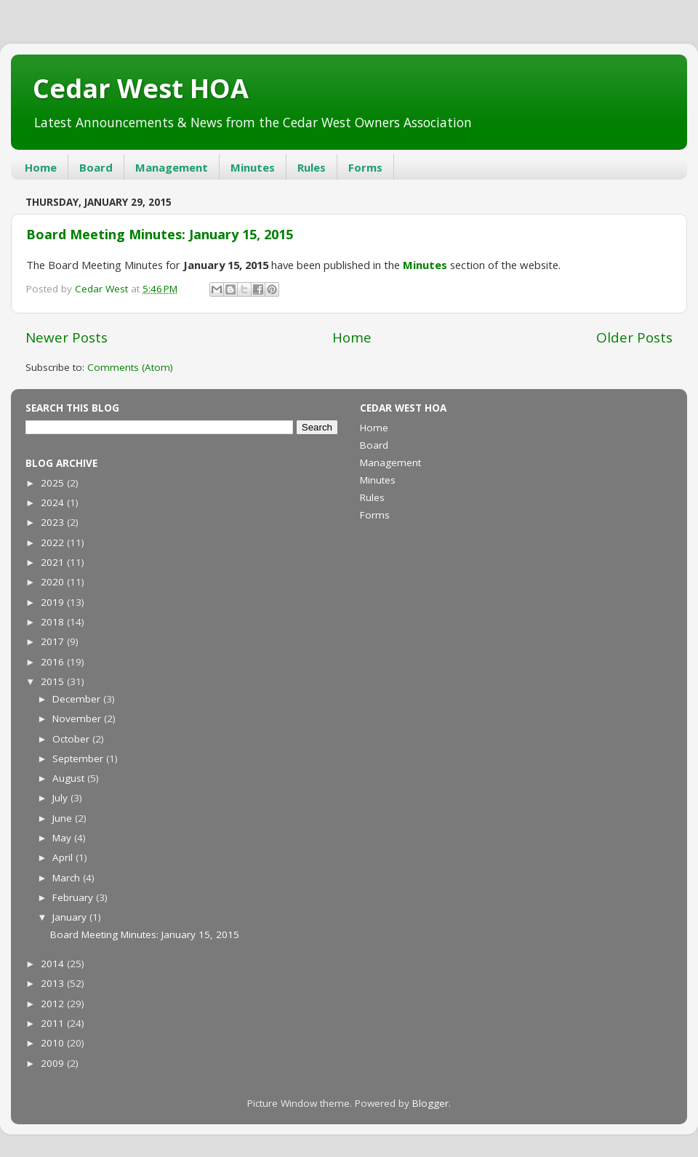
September (79, 758)
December (77, 698)
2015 (54, 681)
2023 (54, 522)
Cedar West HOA (141, 88)
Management (171, 167)
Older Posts (634, 337)
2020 (54, 581)
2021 (54, 562)
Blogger (430, 1103)
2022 (54, 542)
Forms (365, 167)
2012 (54, 1003)
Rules (311, 167)
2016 (54, 661)
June (63, 818)
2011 (54, 1023)
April (64, 857)
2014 (54, 963)
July (61, 797)
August (69, 778)
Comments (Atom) (130, 367)
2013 (54, 983)
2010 (54, 1042)
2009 (54, 1063)
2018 (54, 621)
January (70, 917)
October (72, 738)
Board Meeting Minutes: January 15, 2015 (159, 234)
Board (96, 167)
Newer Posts (66, 337)
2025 (54, 482)
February (74, 897)
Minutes (252, 167)
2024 (54, 502)
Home (41, 167)
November (78, 718)
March (67, 877)
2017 (54, 641)
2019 (54, 602)
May (63, 837)
